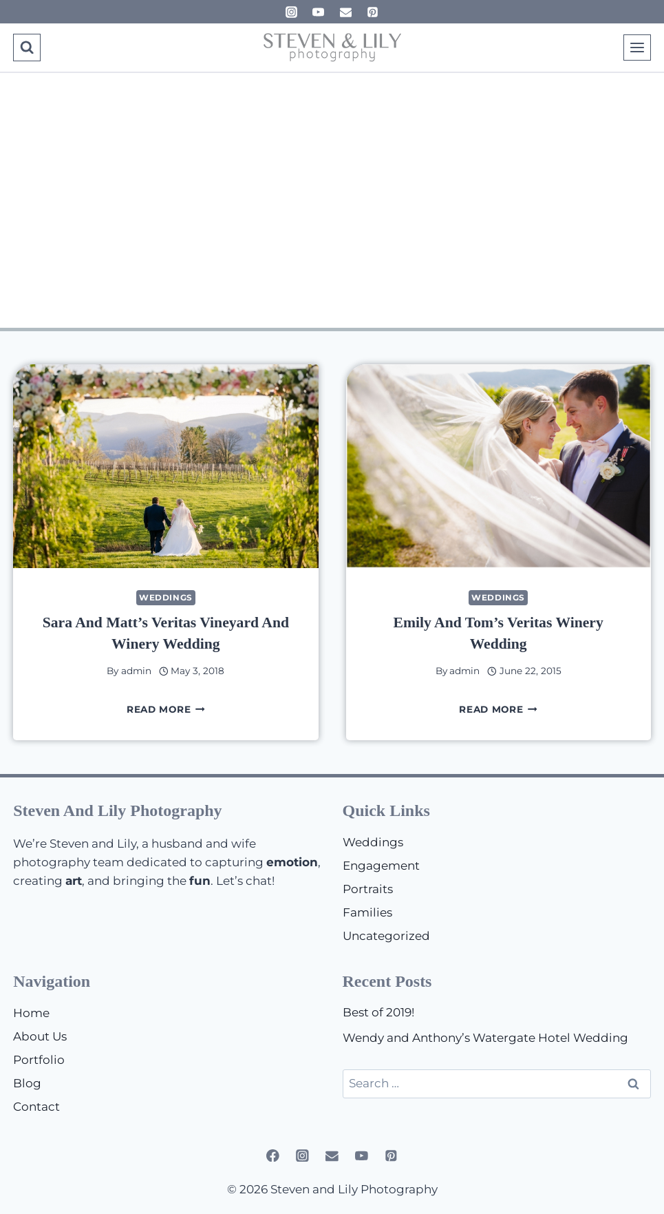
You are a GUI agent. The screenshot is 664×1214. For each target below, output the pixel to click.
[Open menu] (637, 47)
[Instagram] (291, 11)
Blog (27, 1083)
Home (31, 1013)
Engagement (381, 865)
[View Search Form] (26, 47)
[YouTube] (318, 11)
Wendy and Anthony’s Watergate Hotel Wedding (485, 1038)
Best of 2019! (378, 1012)
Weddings (166, 597)
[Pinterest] (372, 11)
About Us (40, 1036)
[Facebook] (273, 1155)
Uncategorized (386, 936)
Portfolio (39, 1060)
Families (367, 912)
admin (136, 670)
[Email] (345, 11)
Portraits (368, 889)
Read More (166, 709)
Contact (36, 1106)
